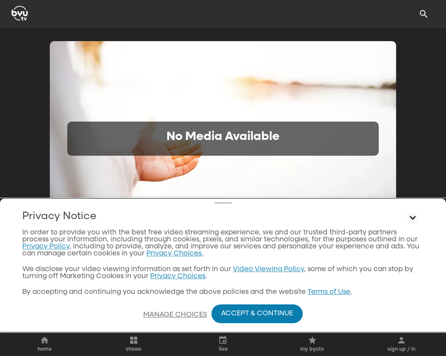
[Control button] (413, 218)
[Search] (423, 13)
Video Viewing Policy (268, 269)
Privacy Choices (177, 276)
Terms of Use (329, 292)
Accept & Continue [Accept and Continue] (257, 313)
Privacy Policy (45, 246)
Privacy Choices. (174, 253)
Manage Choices (175, 314)
